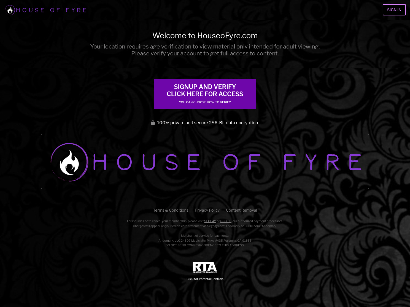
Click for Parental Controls (205, 271)
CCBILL (225, 221)
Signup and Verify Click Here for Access (205, 93)
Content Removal (241, 210)
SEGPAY (210, 221)
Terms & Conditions (170, 210)
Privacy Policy (207, 210)
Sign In (394, 9)
